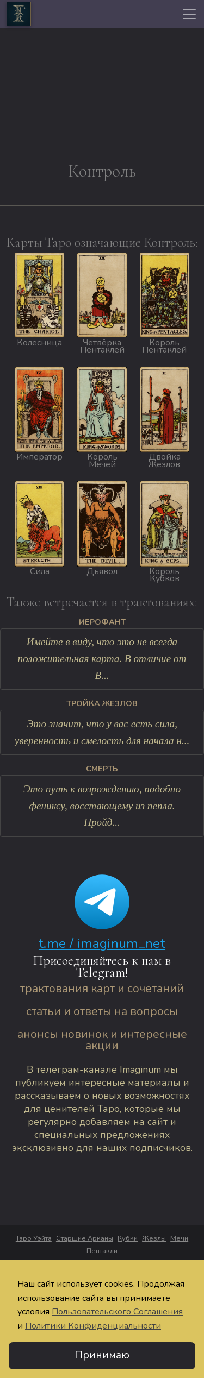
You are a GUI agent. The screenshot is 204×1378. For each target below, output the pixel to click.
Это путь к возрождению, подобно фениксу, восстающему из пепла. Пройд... (102, 805)
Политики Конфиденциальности (93, 1326)
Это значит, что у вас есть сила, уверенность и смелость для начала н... (102, 732)
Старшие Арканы (84, 1238)
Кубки (128, 1238)
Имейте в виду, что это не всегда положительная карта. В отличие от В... (102, 658)
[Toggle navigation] (189, 14)
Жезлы (154, 1238)
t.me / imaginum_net (102, 943)
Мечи (179, 1238)
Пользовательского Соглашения (117, 1312)
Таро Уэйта (34, 1238)
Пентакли (102, 1251)
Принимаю (102, 1356)
